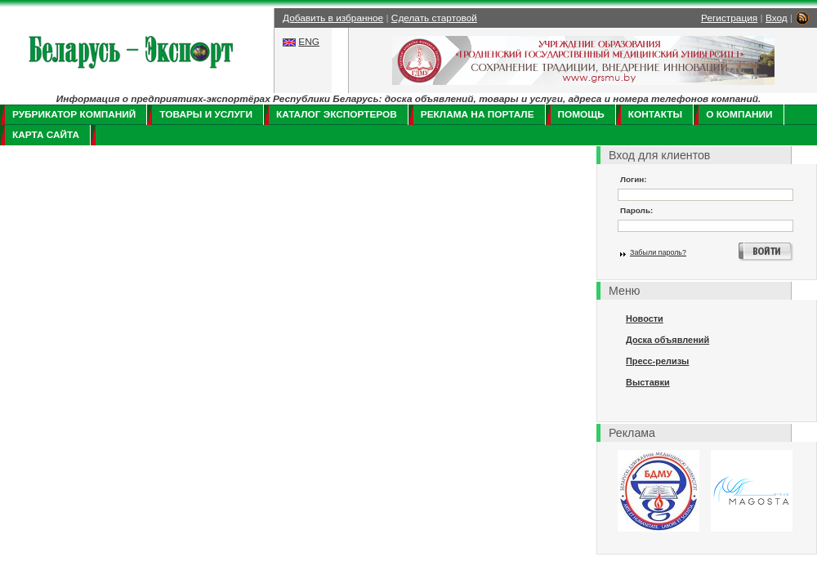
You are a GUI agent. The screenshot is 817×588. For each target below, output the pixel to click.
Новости (644, 318)
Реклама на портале (477, 114)
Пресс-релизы (657, 361)
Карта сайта (45, 134)
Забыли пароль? (658, 252)
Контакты (655, 114)
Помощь (581, 114)
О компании (739, 114)
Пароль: (636, 210)
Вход (777, 18)
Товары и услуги (205, 114)
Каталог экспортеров (336, 114)
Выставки (648, 382)
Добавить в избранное (333, 18)
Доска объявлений (667, 340)
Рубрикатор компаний (74, 114)
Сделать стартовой (434, 18)
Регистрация (729, 18)
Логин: (633, 179)
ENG (308, 41)
